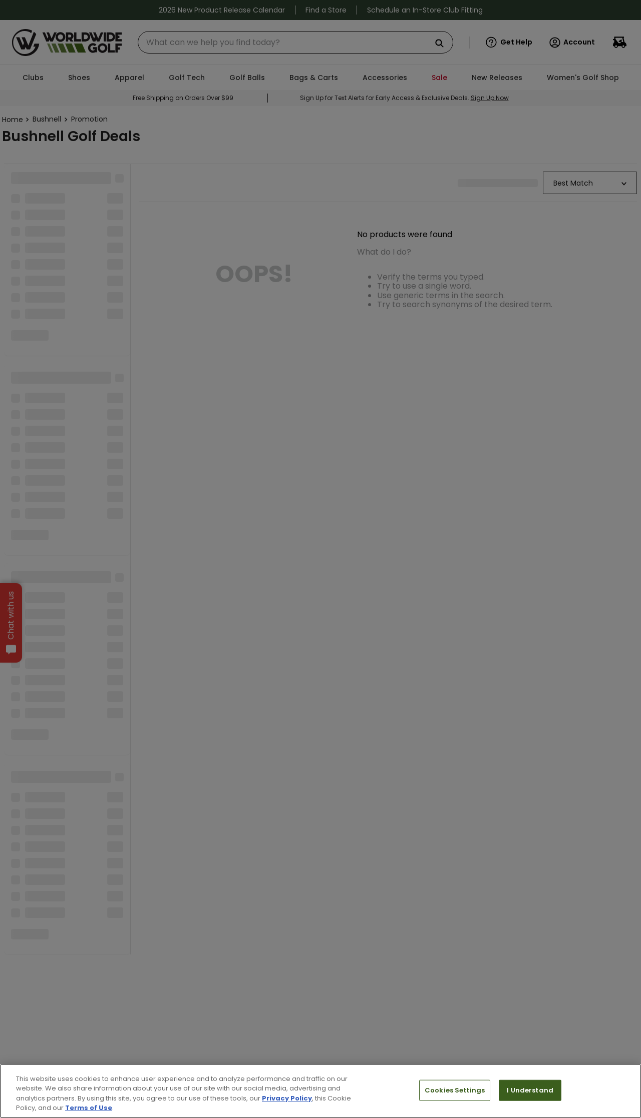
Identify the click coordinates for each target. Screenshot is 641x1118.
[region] (320, 1091)
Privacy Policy (287, 1098)
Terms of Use (88, 1107)
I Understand (530, 1090)
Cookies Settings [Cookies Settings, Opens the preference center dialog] (455, 1090)
